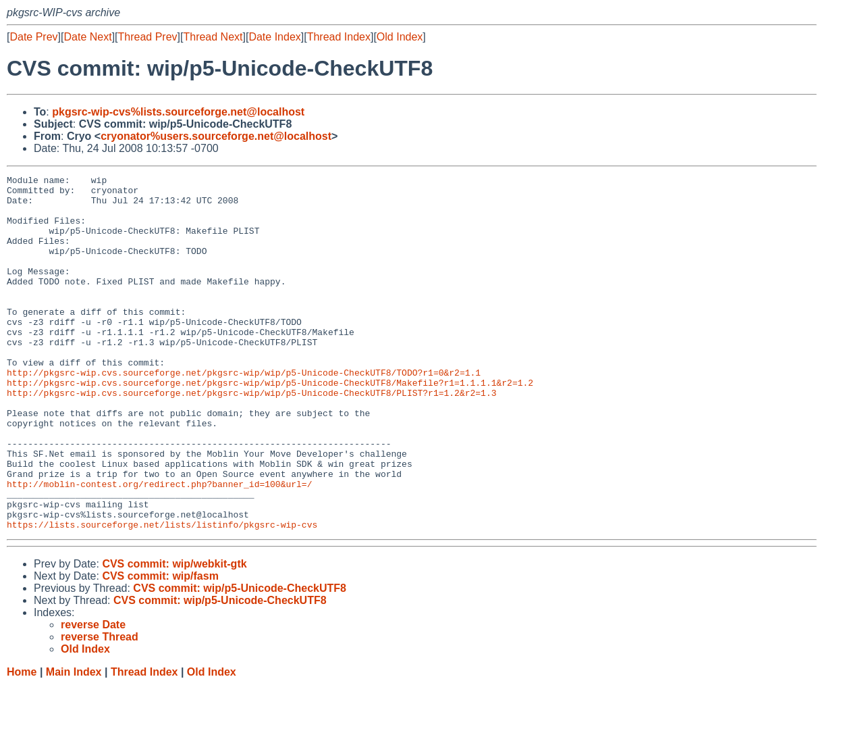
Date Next (87, 37)
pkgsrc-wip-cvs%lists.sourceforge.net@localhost (178, 112)
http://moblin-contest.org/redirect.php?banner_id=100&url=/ (159, 546)
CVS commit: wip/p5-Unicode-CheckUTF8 (239, 659)
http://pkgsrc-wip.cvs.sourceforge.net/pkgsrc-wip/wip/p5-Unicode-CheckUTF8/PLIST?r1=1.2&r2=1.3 (251, 437)
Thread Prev (148, 37)
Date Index (274, 37)
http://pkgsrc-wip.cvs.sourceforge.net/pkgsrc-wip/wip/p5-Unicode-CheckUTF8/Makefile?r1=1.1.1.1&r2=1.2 (270, 425)
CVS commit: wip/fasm (160, 647)
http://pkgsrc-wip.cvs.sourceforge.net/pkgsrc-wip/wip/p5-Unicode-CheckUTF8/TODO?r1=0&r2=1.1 (244, 413)
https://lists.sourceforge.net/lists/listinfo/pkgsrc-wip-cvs (162, 595)
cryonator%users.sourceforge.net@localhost (216, 136)
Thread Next (212, 37)
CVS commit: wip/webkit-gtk (174, 634)
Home (21, 743)
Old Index (400, 37)
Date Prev (33, 37)
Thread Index (339, 37)
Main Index (74, 743)
